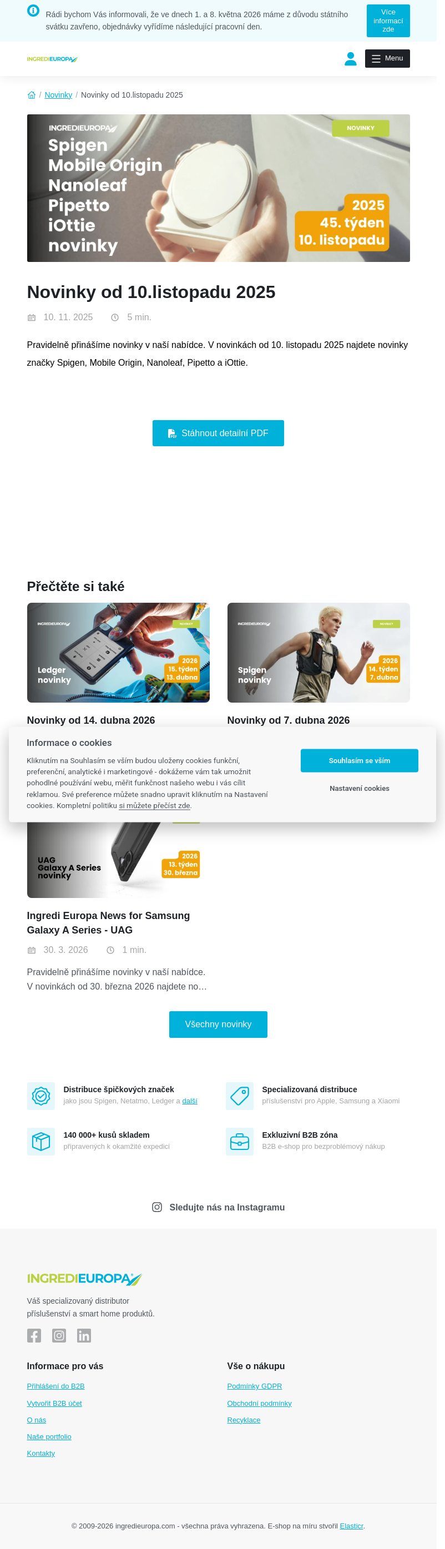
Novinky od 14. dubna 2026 (91, 720)
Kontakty (41, 1453)
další (189, 1101)
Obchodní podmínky (259, 1403)
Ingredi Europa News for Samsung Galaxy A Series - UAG (108, 922)
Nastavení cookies (360, 788)
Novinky (58, 94)
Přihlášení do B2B (56, 1386)
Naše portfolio (49, 1436)
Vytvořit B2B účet (54, 1403)
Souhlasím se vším (360, 760)
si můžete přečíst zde (154, 805)
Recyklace (244, 1420)
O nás (37, 1420)
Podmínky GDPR (254, 1386)
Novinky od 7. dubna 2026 (288, 720)
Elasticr (351, 1526)
